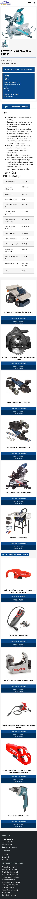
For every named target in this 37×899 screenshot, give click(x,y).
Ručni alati (6, 885)
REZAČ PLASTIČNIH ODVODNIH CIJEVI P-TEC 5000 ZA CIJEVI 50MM (18, 584)
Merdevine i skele (8, 872)
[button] (29, 3)
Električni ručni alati (9, 862)
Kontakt (5, 852)
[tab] (6, 99)
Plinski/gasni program (10, 877)
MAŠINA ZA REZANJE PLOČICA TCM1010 (18, 305)
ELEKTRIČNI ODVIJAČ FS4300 (18, 808)
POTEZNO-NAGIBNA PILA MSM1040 (18, 485)
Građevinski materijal (10, 864)
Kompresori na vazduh (10, 869)
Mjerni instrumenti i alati (11, 875)
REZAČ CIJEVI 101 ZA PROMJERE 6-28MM (18, 673)
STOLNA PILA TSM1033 (18, 530)
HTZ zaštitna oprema (10, 867)
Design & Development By (14, 897)
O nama (5, 847)
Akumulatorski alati (9, 859)
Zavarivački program (9, 887)
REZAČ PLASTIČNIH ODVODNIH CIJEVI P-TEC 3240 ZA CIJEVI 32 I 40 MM (18, 764)
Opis (6, 99)
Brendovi (5, 849)
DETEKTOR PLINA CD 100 (19, 628)
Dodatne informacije (19, 99)
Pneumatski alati (8, 880)
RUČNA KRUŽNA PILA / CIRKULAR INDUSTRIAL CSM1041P (18, 351)
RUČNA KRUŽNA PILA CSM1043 (18, 395)
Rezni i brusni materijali (10, 882)
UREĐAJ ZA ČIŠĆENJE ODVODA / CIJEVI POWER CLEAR (18, 719)
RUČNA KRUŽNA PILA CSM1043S (18, 440)
